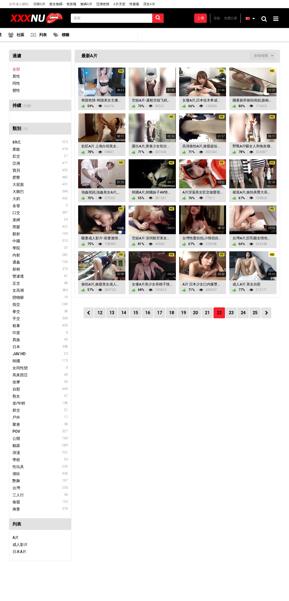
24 (243, 312)
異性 (16, 76)
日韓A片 (39, 4)
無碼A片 (86, 4)
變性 (16, 90)
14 (123, 312)
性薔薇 (134, 4)
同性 (16, 83)
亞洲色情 (102, 4)
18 (171, 312)
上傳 (200, 18)
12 (99, 312)
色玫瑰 (71, 4)
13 (111, 312)
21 (207, 312)
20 (195, 312)
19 (183, 312)
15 (135, 312)
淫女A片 (149, 4)
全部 (16, 69)
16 (147, 312)
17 (159, 312)
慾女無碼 (55, 4)
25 (255, 312)
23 (231, 312)
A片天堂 (119, 4)
